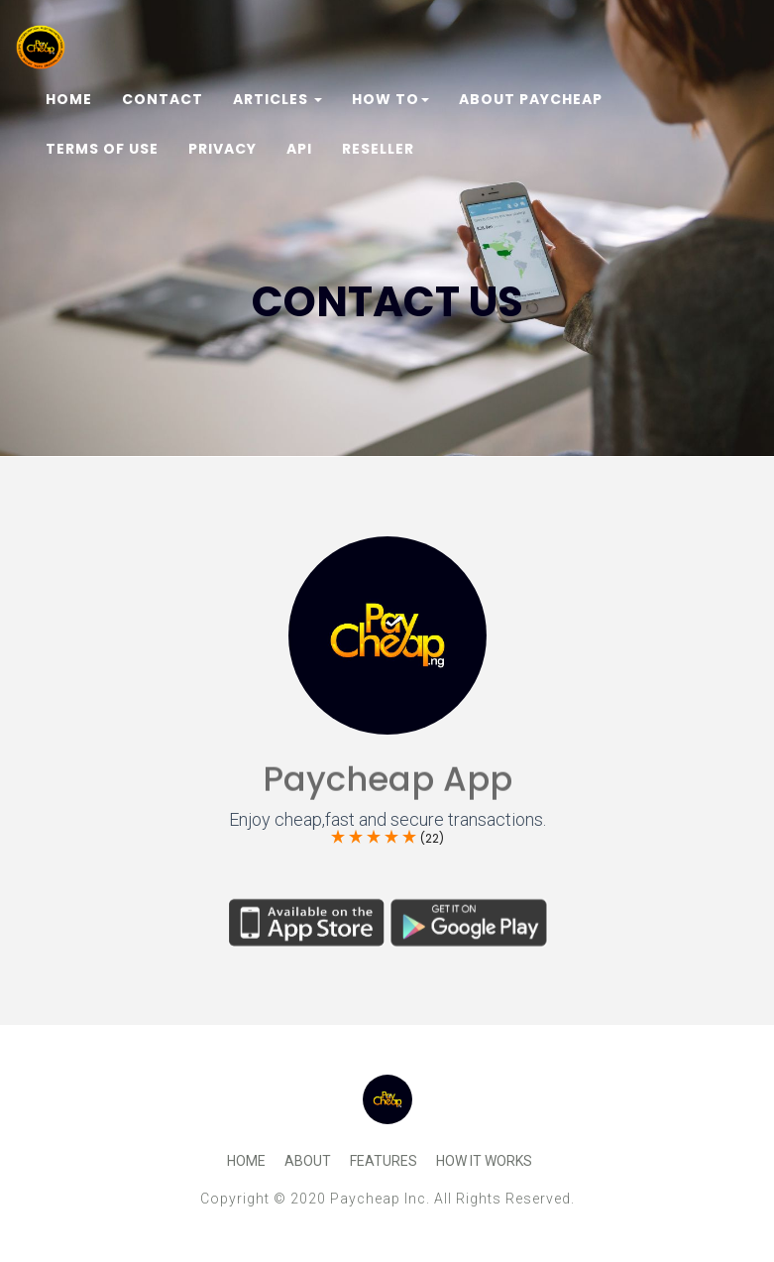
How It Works (484, 1161)
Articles (277, 99)
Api (299, 149)
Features (383, 1161)
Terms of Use (102, 149)
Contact (162, 99)
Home (69, 99)
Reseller (378, 149)
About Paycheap (531, 99)
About (307, 1161)
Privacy (222, 149)
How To (390, 99)
